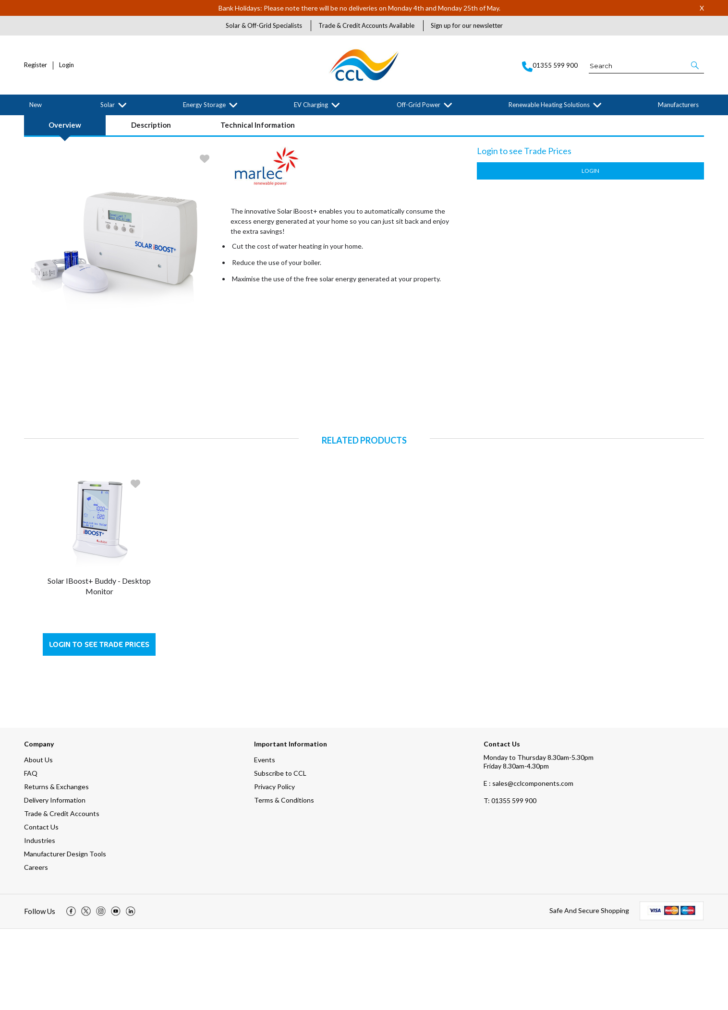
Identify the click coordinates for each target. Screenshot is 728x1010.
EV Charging (311, 104)
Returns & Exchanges (56, 868)
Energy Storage (204, 104)
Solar (107, 104)
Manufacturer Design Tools (65, 935)
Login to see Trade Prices (99, 726)
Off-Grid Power (418, 104)
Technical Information (257, 206)
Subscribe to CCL (280, 854)
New (35, 104)
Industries (39, 921)
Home (30, 123)
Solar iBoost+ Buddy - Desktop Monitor (99, 667)
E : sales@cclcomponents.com (528, 864)
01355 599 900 (510, 882)
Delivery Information (54, 881)
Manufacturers (678, 104)
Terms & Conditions (284, 881)
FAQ (30, 854)
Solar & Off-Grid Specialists (264, 25)
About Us (38, 841)
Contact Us (41, 908)
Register (35, 65)
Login (66, 65)
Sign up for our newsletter (467, 25)
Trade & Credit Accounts (61, 894)
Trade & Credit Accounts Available (366, 25)
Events (264, 841)
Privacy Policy (274, 868)
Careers (36, 948)
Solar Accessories (88, 123)
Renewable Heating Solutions (549, 104)
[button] (695, 65)
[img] (71, 993)
